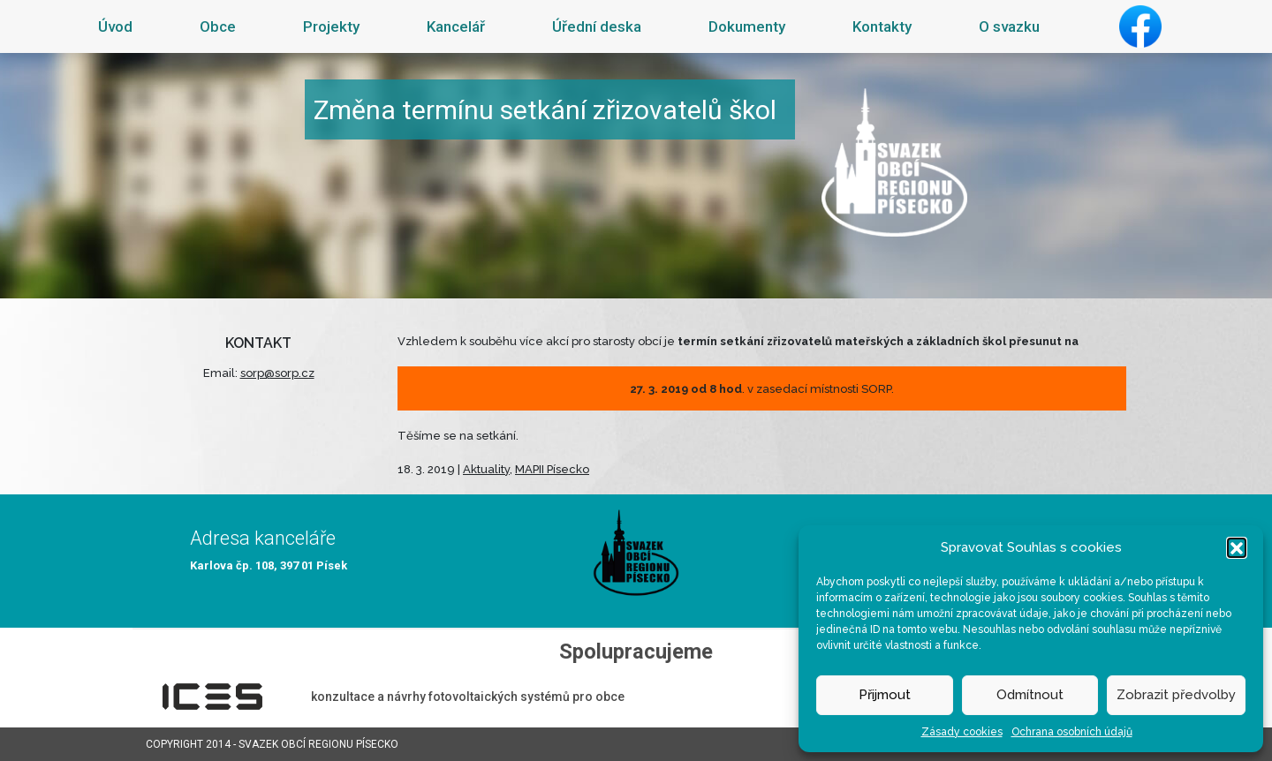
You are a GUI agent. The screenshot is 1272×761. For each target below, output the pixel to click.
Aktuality (486, 469)
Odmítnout (1030, 695)
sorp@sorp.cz (277, 373)
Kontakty (882, 26)
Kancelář (456, 26)
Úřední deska (596, 26)
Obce (218, 26)
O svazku (1009, 26)
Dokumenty (746, 26)
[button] (1237, 547)
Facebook (1140, 26)
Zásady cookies (962, 732)
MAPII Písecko (552, 469)
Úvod (115, 26)
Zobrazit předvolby (1176, 695)
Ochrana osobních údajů (1071, 732)
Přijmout (885, 695)
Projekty (331, 26)
